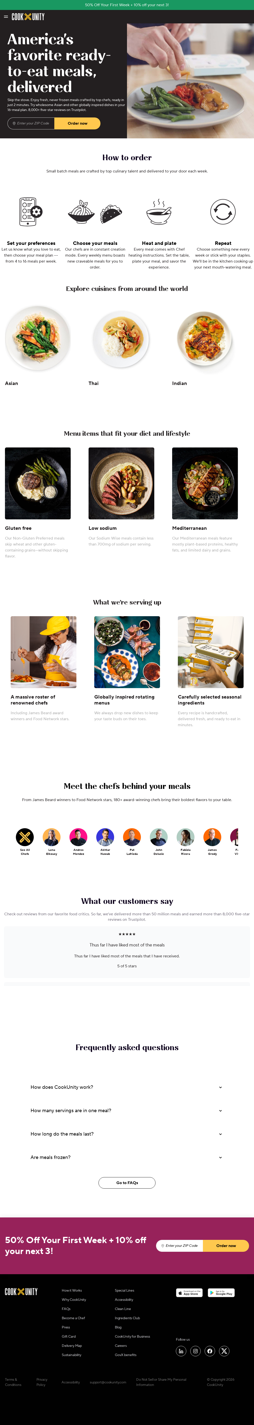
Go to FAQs (127, 1182)
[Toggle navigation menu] (5, 17)
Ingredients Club (127, 1318)
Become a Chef (73, 1318)
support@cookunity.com (108, 1382)
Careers (121, 1346)
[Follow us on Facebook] (210, 1351)
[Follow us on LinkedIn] (181, 1351)
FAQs (66, 1309)
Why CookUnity (74, 1300)
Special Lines (124, 1290)
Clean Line (123, 1309)
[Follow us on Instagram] (195, 1351)
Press (66, 1327)
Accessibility (124, 1300)
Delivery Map (72, 1346)
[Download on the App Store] (189, 1293)
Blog (118, 1327)
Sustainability (71, 1355)
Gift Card (69, 1336)
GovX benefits (125, 1355)
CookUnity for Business (132, 1336)
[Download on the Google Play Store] (221, 1293)
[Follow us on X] (224, 1351)
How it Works (72, 1290)
